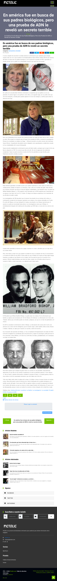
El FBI (4, 392)
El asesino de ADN (11, 392)
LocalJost (10, 574)
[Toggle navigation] (52, 2)
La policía (23, 390)
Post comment (47, 412)
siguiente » (49, 420)
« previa (7, 420)
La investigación (37, 390)
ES (53, 5)
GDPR (48, 572)
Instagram (9, 503)
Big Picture (5, 550)
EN (51, 5)
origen (4, 398)
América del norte (15, 390)
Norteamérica (12, 50)
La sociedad (45, 390)
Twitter (8, 498)
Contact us (7, 537)
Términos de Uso (49, 571)
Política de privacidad (38, 571)
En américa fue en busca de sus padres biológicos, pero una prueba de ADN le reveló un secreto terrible (27, 421)
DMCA (52, 572)
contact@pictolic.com (10, 539)
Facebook (9, 493)
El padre (51, 390)
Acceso (4, 562)
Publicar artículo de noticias (10, 400)
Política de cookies (41, 572)
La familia (29, 390)
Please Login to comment (30, 404)
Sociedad (18, 50)
